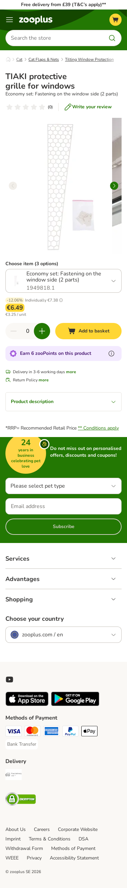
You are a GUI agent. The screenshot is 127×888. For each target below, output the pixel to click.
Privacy (34, 858)
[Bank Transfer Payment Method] (21, 744)
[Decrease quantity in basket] (13, 331)
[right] (114, 186)
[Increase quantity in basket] (42, 331)
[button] (61, 300)
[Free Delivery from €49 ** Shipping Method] (13, 775)
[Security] (20, 800)
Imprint (13, 839)
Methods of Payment (73, 848)
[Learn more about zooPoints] (111, 353)
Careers (42, 829)
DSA (83, 839)
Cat (19, 59)
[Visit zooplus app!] (26, 704)
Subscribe (64, 526)
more (71, 372)
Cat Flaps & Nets (43, 59)
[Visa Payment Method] (13, 732)
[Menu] (9, 19)
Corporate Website (78, 829)
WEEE (12, 858)
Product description (63, 401)
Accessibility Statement (74, 858)
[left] (13, 186)
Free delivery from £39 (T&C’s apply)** (63, 4)
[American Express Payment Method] (51, 732)
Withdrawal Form (24, 848)
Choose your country (34, 618)
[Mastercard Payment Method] (32, 732)
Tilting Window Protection (89, 59)
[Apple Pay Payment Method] (89, 732)
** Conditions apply (98, 428)
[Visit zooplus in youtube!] (9, 679)
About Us (15, 829)
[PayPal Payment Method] (70, 732)
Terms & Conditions (49, 839)
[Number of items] (27, 331)
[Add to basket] (88, 331)
